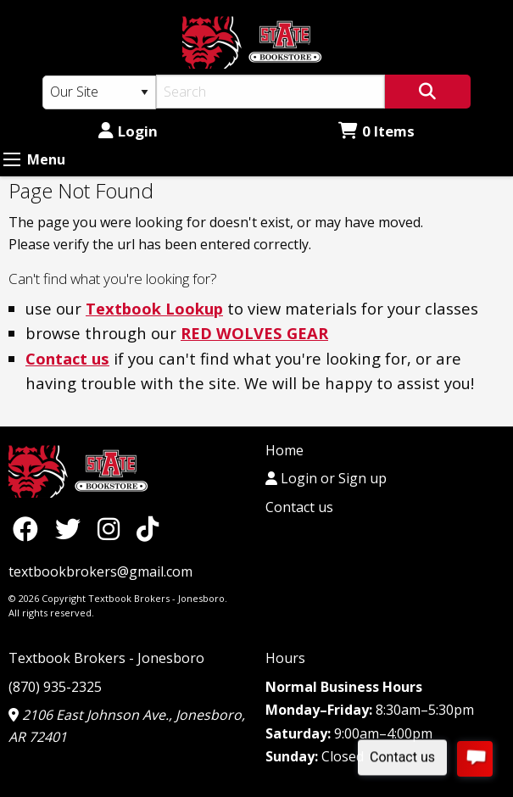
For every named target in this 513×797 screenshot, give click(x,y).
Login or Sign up (326, 478)
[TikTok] (148, 528)
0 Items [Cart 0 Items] (376, 131)
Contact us (67, 358)
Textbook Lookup (154, 308)
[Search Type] (98, 92)
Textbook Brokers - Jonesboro (106, 658)
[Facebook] (30, 528)
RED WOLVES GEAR (254, 332)
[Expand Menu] (11, 159)
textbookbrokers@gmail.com (100, 571)
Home (284, 450)
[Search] (270, 92)
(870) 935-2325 (55, 686)
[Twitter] (72, 528)
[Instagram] (113, 528)
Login (128, 131)
